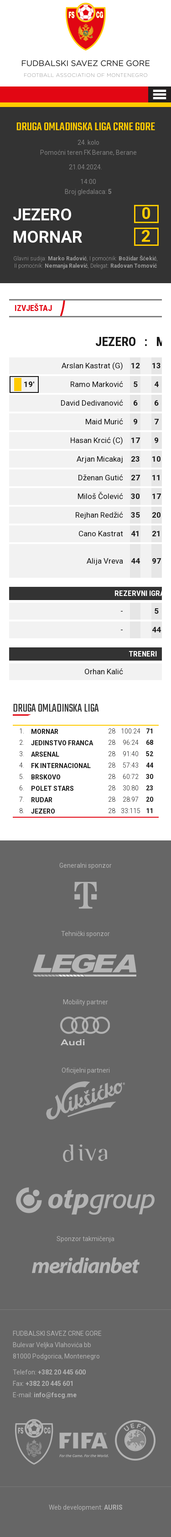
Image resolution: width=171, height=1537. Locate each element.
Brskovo (46, 777)
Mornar (44, 731)
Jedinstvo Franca (62, 743)
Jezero (43, 811)
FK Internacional (61, 765)
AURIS (113, 1507)
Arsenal (45, 754)
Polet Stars (52, 788)
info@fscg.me (55, 1395)
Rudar (41, 800)
